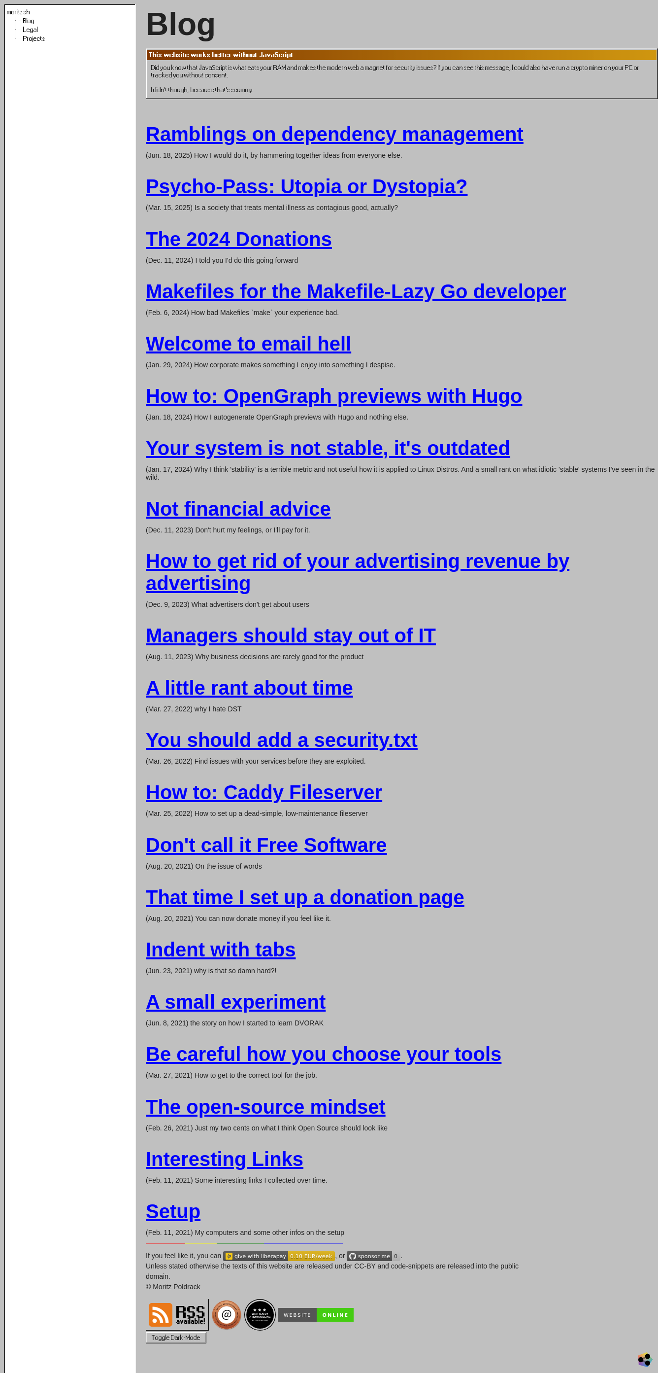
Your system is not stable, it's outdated (328, 448)
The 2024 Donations (239, 239)
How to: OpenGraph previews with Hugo (334, 396)
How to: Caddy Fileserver (264, 792)
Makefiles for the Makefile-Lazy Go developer (356, 291)
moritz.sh (18, 12)
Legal (30, 30)
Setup (173, 1211)
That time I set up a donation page (305, 897)
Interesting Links (224, 1159)
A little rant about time (249, 688)
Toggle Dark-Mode (176, 1337)
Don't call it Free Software (266, 845)
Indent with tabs (221, 949)
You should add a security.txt (282, 740)
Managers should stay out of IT (291, 635)
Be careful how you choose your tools (323, 1054)
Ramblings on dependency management (335, 134)
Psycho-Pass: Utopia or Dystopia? (306, 186)
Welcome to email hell (248, 343)
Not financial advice (238, 509)
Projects (34, 38)
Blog (28, 21)
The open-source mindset (266, 1107)
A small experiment (236, 1002)
